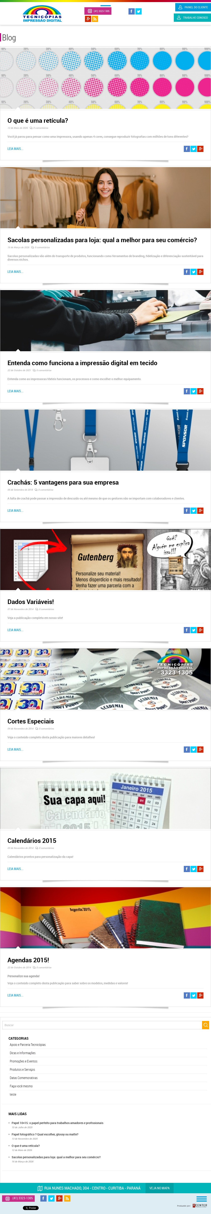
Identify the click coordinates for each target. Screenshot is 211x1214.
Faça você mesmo (21, 1086)
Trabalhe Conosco (195, 17)
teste (13, 1094)
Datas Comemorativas (24, 1077)
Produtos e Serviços (22, 1069)
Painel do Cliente (196, 7)
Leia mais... (15, 149)
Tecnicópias (42, 13)
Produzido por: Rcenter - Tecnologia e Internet (192, 1206)
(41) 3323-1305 (101, 11)
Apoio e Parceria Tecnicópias (28, 1044)
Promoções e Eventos (23, 1061)
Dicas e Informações (23, 1053)
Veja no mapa (159, 1188)
